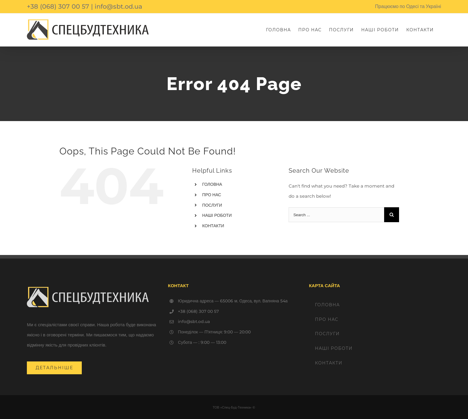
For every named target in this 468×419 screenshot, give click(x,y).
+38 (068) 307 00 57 (58, 6)
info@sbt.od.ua (118, 6)
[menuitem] (278, 29)
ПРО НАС (211, 194)
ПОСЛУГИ (212, 205)
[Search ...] (336, 214)
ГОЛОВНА (212, 184)
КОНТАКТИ (213, 225)
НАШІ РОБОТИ (217, 215)
